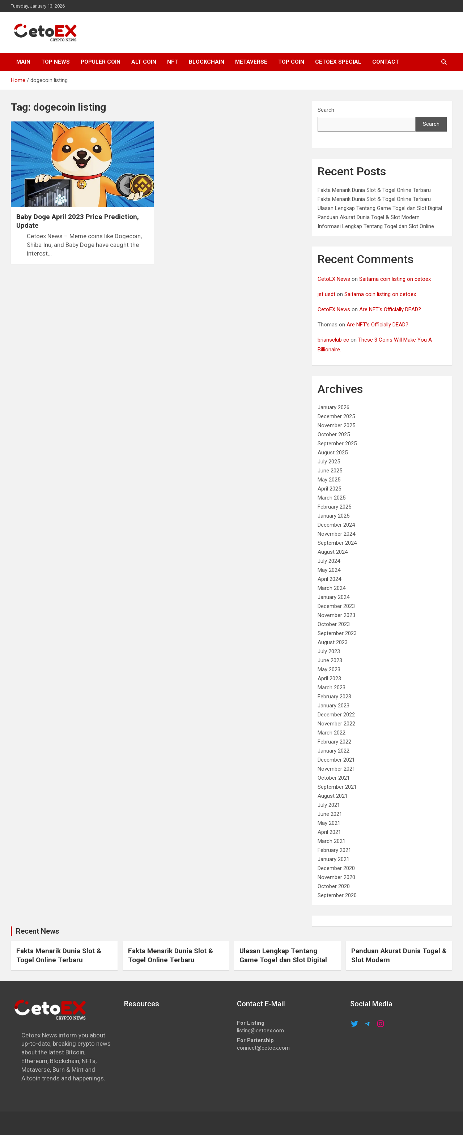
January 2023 (333, 705)
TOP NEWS (55, 62)
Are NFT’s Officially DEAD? (390, 309)
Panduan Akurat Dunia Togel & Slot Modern (369, 217)
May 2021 (329, 823)
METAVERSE (251, 62)
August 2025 (333, 452)
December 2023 (336, 606)
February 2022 (334, 741)
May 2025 (329, 479)
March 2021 (331, 841)
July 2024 (329, 561)
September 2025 (337, 443)
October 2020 (334, 886)
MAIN (23, 62)
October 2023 (334, 624)
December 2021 (336, 760)
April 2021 (329, 832)
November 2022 (336, 723)
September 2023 (337, 633)
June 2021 (330, 814)
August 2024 (333, 552)
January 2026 (333, 407)
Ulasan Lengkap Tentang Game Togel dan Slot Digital (380, 208)
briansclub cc (333, 340)
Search (326, 110)
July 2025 (329, 461)
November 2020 (336, 877)
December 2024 (336, 525)
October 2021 (334, 778)
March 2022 (331, 732)
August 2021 (333, 796)
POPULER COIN (100, 62)
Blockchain (206, 62)
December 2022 (336, 714)
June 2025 (330, 470)
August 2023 (333, 642)
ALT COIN (143, 62)
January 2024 (333, 597)
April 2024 (329, 579)
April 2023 (329, 678)
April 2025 (329, 488)
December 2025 (336, 416)
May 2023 (329, 669)
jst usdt (326, 294)
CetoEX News (334, 279)
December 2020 (336, 868)
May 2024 (329, 570)
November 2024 (336, 534)
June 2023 (330, 660)
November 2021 (336, 769)
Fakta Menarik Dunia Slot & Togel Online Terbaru (374, 190)
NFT (172, 62)
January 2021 (333, 859)
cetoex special (338, 62)
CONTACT (385, 62)
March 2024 (331, 588)
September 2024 (337, 543)
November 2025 (336, 425)
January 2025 (333, 516)
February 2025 (334, 507)
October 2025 (334, 434)
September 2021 (337, 787)
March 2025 (331, 497)
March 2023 (331, 687)
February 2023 (334, 696)
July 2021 (329, 805)
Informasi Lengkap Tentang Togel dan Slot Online (376, 226)
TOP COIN (291, 62)
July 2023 (329, 651)
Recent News (37, 931)
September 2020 (337, 895)
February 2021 (334, 850)
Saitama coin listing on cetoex (395, 279)
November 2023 (336, 615)
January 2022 (333, 751)
